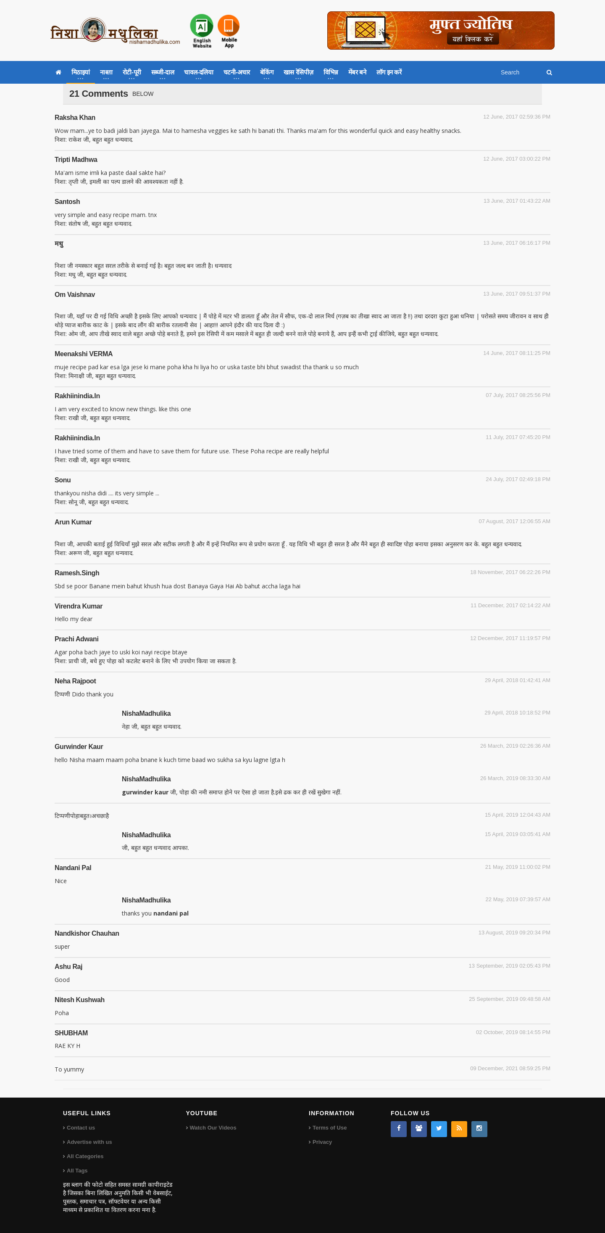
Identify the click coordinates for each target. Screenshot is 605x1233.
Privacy (322, 1142)
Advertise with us (89, 1142)
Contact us (81, 1128)
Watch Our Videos (213, 1128)
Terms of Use (330, 1128)
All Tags (77, 1170)
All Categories (85, 1156)
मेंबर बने (357, 72)
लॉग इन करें (389, 72)
